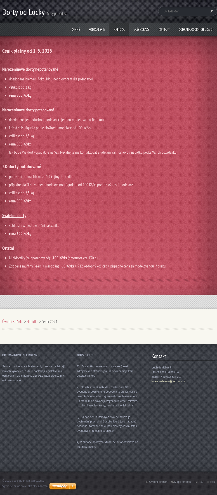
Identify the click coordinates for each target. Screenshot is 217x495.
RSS (200, 481)
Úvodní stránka (12, 321)
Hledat (211, 11)
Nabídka (119, 29)
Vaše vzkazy (141, 29)
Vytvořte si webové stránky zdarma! (25, 486)
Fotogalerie (97, 29)
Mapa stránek (182, 481)
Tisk (212, 481)
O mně (76, 29)
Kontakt (164, 29)
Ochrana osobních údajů (195, 29)
